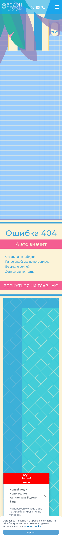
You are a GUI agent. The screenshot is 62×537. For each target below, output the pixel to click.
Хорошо (31, 532)
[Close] (45, 496)
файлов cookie (32, 526)
